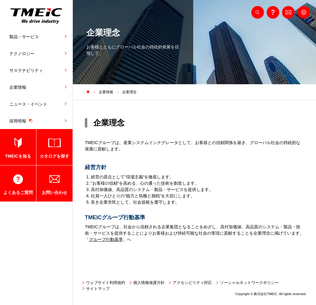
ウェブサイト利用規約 (105, 282)
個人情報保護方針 (149, 282)
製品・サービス (24, 36)
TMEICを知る (18, 156)
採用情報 (22, 120)
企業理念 (129, 92)
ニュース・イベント (28, 104)
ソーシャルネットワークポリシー (249, 282)
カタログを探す (54, 156)
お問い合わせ (54, 192)
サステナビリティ (26, 70)
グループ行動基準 (106, 239)
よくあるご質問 (18, 192)
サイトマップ (98, 288)
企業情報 (17, 87)
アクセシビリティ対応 (192, 282)
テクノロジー (22, 53)
